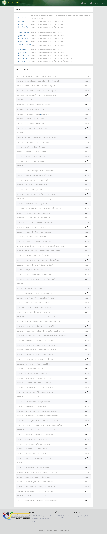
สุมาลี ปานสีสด (22, 21)
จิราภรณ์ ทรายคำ (23, 41)
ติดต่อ (84, 3)
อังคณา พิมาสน (23, 29)
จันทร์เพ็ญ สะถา (23, 38)
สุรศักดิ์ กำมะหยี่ (22, 35)
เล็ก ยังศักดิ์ (21, 24)
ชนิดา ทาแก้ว (22, 49)
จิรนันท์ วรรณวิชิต (23, 32)
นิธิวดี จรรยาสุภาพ (24, 61)
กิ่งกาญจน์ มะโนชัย (23, 55)
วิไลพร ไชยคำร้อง (23, 27)
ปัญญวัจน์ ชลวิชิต (23, 17)
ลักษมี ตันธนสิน (22, 58)
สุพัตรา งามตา (22, 52)
